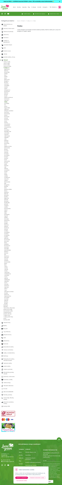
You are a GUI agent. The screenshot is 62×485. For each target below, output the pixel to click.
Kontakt (21, 464)
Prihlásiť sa (54, 7)
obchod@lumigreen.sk (8, 461)
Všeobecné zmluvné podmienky (30, 458)
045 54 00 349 (6, 460)
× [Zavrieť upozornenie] (59, 1)
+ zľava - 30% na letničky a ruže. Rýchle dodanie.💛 (41, 1)
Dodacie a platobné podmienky (33, 462)
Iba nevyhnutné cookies (22, 480)
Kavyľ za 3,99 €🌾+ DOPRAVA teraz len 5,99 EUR (16, 1)
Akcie (14, 7)
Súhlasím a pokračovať (22, 477)
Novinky (19, 7)
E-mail (44, 460)
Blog (20, 461)
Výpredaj (24, 7)
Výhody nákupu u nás (30, 452)
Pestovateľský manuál (30, 465)
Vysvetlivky (28, 455)
